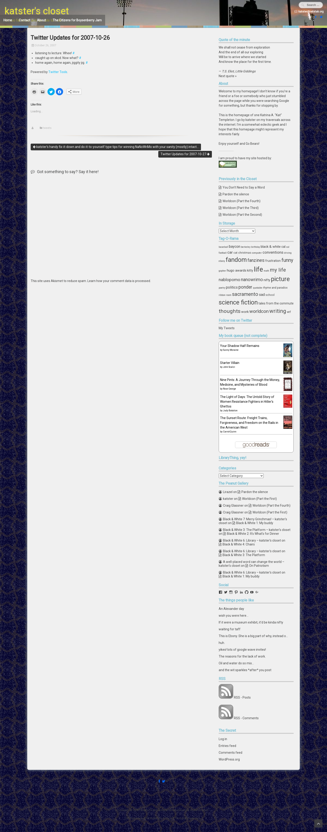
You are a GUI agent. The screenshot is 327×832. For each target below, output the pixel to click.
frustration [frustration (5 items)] (273, 261)
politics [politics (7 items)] (232, 287)
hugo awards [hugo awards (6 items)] (236, 270)
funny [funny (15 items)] (287, 260)
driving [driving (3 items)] (288, 252)
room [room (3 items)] (228, 295)
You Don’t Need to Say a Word (244, 187)
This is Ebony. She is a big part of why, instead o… (253, 636)
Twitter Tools (57, 72)
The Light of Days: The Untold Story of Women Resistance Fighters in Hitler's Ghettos (247, 401)
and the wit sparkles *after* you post (245, 670)
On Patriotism (259, 565)
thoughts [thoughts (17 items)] (229, 311)
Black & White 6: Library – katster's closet (252, 540)
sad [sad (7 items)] (262, 294)
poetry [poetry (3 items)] (222, 287)
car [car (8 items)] (230, 252)
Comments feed (230, 752)
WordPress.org (229, 759)
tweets (47, 128)
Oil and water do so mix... (236, 663)
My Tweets (227, 328)
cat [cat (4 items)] (235, 252)
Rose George (229, 389)
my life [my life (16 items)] (278, 270)
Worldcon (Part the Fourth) (241, 201)
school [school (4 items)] (270, 295)
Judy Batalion (230, 410)
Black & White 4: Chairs (239, 544)
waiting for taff (229, 629)
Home (7, 20)
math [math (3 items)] (266, 270)
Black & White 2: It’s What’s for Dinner (253, 533)
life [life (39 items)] (258, 269)
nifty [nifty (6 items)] (267, 280)
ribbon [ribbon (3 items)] (222, 295)
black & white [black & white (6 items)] (271, 247)
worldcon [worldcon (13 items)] (259, 311)
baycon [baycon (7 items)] (234, 246)
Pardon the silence (236, 194)
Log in (223, 739)
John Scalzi (229, 367)
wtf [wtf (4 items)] (289, 312)
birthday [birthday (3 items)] (255, 246)
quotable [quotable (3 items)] (257, 287)
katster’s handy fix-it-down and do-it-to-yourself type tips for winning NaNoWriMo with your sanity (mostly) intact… (116, 147)
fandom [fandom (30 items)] (236, 259)
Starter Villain (229, 363)
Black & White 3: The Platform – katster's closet (256, 530)
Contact (24, 20)
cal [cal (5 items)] (283, 246)
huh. (222, 643)
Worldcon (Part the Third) (241, 208)
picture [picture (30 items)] (280, 279)
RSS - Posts (242, 697)
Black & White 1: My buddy (254, 523)
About (41, 20)
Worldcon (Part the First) (259, 499)
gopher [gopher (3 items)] (222, 270)
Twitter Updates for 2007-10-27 (185, 154)
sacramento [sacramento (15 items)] (245, 294)
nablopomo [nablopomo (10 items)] (229, 279)
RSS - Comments (246, 718)
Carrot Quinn (229, 431)
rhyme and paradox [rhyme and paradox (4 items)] (275, 287)
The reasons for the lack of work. (242, 656)
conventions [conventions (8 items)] (273, 252)
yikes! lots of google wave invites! (242, 649)
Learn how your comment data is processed (118, 281)
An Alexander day (231, 609)
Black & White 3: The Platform (244, 555)
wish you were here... (233, 615)
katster (228, 499)
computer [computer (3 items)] (257, 252)
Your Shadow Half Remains (239, 346)
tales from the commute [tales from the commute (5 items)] (276, 303)
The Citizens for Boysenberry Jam (77, 20)
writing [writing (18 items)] (277, 311)
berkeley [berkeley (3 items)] (245, 246)
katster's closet (37, 11)
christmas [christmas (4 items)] (244, 252)
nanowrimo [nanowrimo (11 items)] (252, 279)
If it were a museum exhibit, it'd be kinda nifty (251, 622)
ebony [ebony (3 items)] (222, 261)
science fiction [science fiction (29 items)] (238, 302)
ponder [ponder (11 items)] (245, 287)
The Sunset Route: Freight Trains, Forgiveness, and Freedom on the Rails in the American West (249, 422)
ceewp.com (193, 818)
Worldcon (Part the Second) (242, 214)
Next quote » (228, 76)
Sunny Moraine (230, 350)
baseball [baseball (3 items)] (223, 246)
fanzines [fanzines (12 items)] (256, 260)
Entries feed (227, 746)
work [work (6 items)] (245, 312)
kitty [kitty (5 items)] (250, 270)
